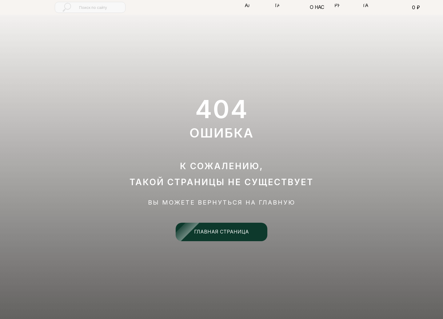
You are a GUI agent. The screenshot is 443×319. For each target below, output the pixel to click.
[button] (246, 5)
